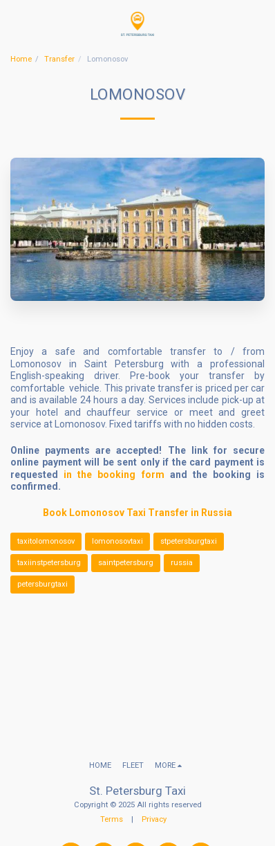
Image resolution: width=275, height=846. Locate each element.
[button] (15, 23)
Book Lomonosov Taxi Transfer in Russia (137, 512)
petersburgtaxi (42, 584)
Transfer (59, 59)
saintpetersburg (125, 562)
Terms (111, 819)
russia (182, 562)
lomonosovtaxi (117, 541)
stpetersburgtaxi (188, 541)
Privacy (154, 819)
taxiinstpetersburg (49, 562)
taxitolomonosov (46, 541)
